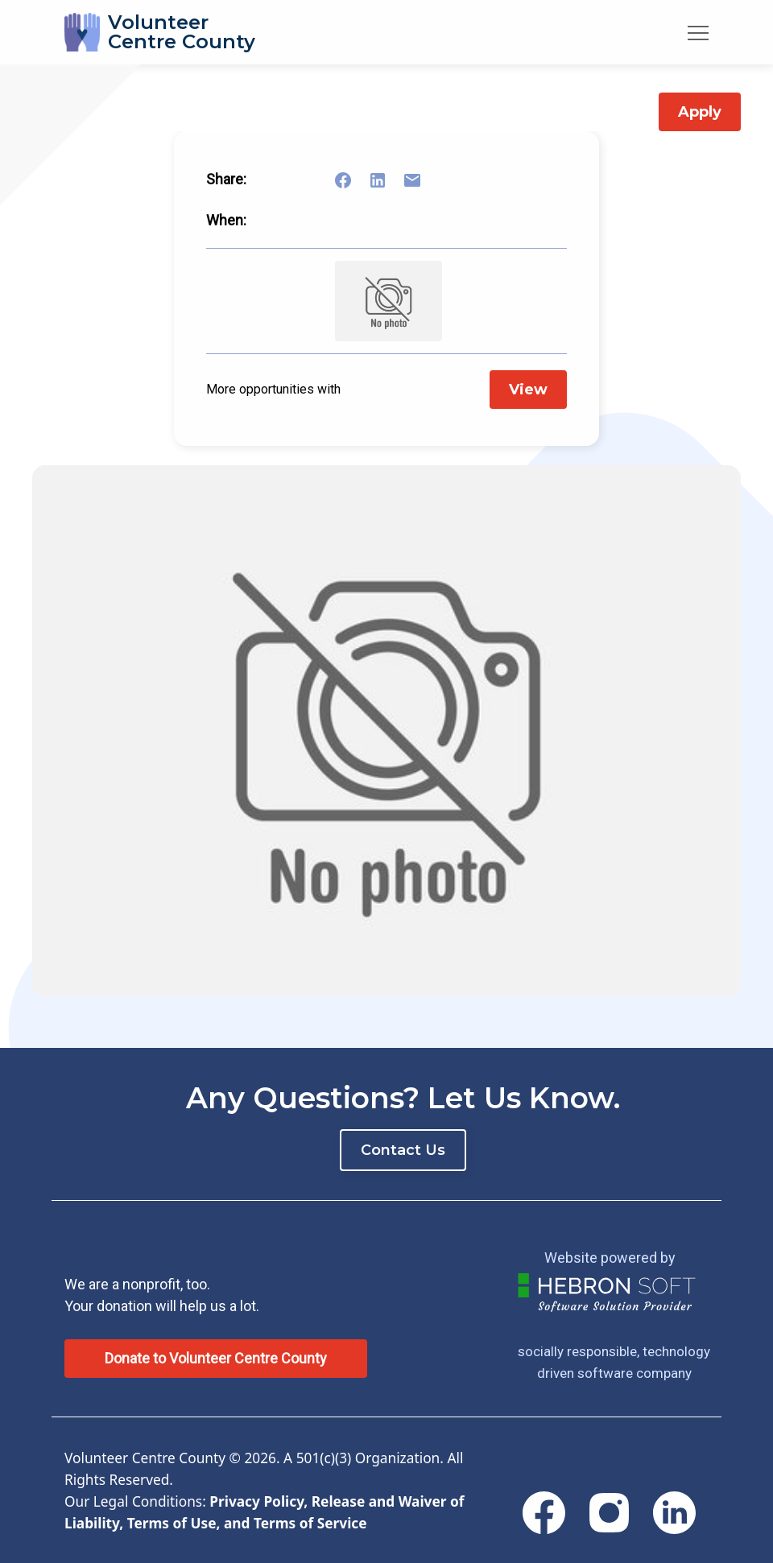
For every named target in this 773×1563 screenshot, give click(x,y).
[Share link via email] (422, 180)
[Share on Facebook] (352, 180)
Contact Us (403, 1150)
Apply (699, 112)
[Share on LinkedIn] (387, 180)
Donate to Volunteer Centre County (216, 1358)
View (528, 389)
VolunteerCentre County (181, 31)
